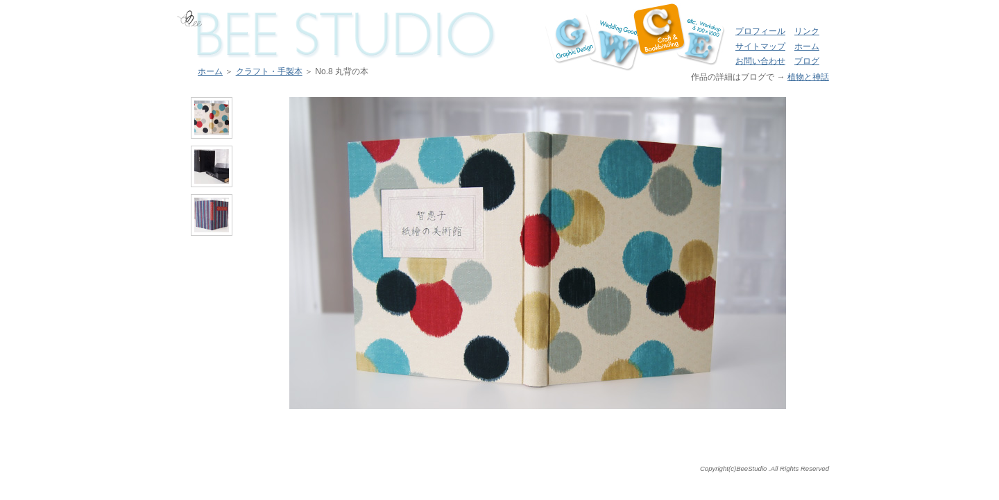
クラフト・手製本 (269, 71)
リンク (806, 31)
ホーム (806, 46)
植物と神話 (808, 77)
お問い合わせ (760, 61)
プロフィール (760, 31)
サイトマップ (760, 46)
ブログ (806, 61)
